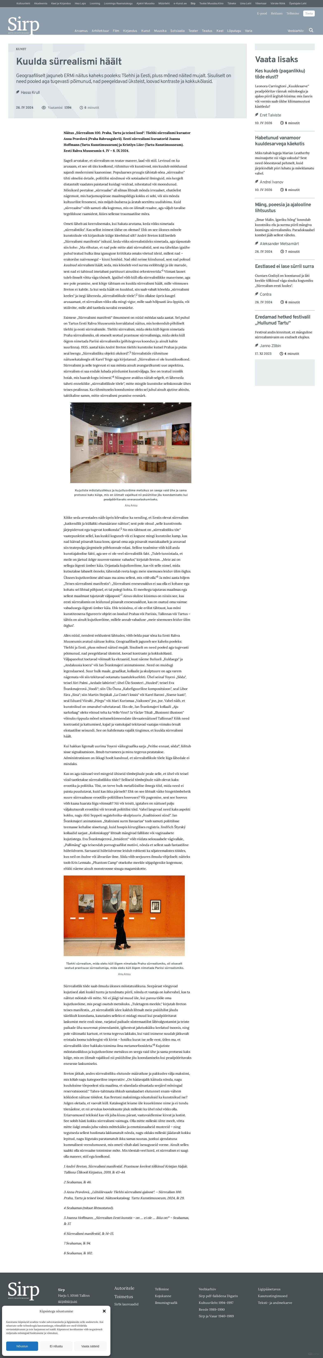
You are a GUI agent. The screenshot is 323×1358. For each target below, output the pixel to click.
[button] (104, 1311)
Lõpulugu (234, 31)
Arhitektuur (100, 31)
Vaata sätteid (90, 1346)
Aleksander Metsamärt (279, 244)
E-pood (262, 13)
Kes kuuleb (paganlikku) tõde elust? (280, 74)
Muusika (160, 31)
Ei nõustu (56, 1346)
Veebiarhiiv (296, 31)
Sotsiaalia (177, 31)
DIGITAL (314, 1354)
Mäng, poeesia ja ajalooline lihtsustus (283, 208)
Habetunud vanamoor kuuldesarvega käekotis (279, 141)
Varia (248, 31)
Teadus (207, 31)
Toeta (309, 13)
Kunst (145, 31)
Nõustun (22, 1346)
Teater (193, 31)
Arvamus (81, 31)
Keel (220, 31)
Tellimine (293, 13)
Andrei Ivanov (271, 182)
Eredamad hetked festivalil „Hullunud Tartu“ (282, 320)
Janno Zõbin (270, 346)
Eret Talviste (270, 115)
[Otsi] (311, 30)
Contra (265, 294)
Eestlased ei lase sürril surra (284, 267)
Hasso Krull (30, 92)
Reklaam (277, 13)
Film (116, 31)
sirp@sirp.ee (67, 1301)
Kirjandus (130, 31)
